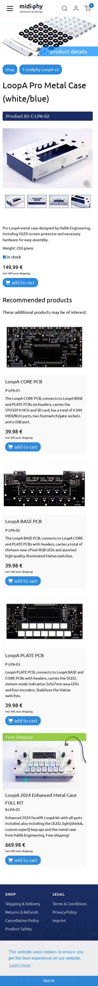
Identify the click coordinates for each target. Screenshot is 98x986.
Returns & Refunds (21, 911)
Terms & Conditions (70, 903)
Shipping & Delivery (22, 903)
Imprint (59, 920)
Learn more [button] (20, 965)
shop (9, 69)
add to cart (20, 282)
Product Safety (18, 928)
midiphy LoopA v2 (40, 69)
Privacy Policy (65, 911)
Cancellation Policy (22, 920)
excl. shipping (22, 273)
